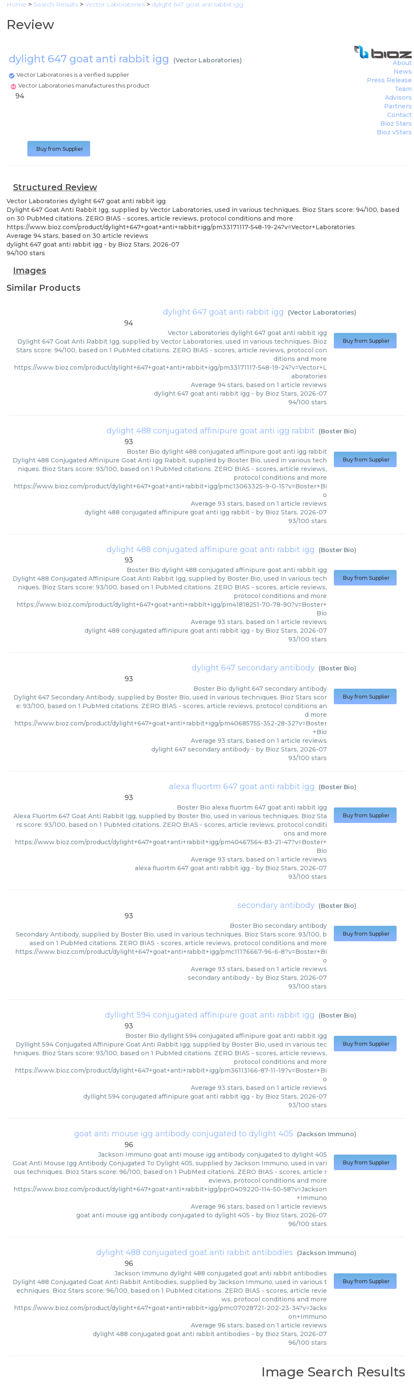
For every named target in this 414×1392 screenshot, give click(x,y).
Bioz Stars (396, 123)
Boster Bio (337, 431)
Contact (399, 115)
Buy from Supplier (58, 149)
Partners (398, 106)
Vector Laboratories (208, 60)
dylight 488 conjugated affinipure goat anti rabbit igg (211, 549)
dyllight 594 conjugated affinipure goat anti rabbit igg (210, 1015)
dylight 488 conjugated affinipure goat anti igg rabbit (211, 431)
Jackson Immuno (326, 1134)
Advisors (398, 97)
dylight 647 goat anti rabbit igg (223, 312)
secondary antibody (276, 905)
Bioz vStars (394, 132)
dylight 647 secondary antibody (253, 668)
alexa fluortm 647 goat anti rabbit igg (242, 786)
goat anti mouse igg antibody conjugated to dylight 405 (183, 1133)
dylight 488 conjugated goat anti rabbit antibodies (194, 1252)
